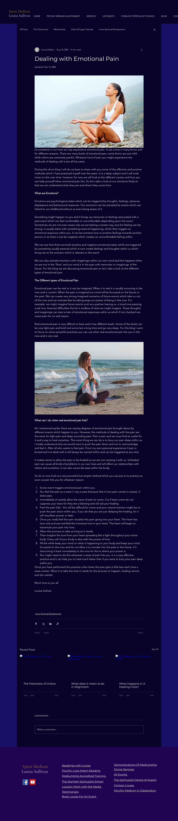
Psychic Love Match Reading (81, 770)
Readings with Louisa (76, 765)
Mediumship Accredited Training (84, 776)
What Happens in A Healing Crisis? (132, 685)
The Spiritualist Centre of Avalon (135, 780)
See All (155, 649)
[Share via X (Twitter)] (43, 623)
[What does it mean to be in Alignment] (89, 667)
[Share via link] (57, 623)
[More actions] (142, 49)
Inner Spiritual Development (112, 29)
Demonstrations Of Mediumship (135, 765)
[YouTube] (32, 782)
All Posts (24, 29)
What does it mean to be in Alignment (87, 685)
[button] (154, 29)
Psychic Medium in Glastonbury (135, 790)
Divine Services (124, 769)
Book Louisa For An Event (79, 796)
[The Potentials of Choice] (41, 667)
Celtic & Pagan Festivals (82, 29)
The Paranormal (41, 29)
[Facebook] (25, 782)
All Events (121, 774)
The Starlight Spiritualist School (82, 781)
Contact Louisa (124, 785)
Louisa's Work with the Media (82, 786)
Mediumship (59, 29)
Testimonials (70, 792)
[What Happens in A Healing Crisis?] (137, 667)
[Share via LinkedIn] (50, 623)
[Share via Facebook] (36, 623)
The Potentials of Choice (40, 683)
